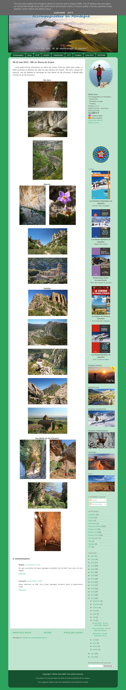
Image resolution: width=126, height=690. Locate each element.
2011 (93, 657)
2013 (93, 598)
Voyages (91, 544)
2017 (93, 585)
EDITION (101, 55)
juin (94, 617)
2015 (93, 592)
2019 (93, 579)
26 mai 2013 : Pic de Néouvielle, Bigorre (100, 624)
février (95, 646)
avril (94, 640)
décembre (97, 601)
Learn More (59, 13)
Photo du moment (94, 526)
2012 (93, 654)
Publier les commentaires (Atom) (35, 638)
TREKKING (58, 55)
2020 (93, 575)
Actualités (91, 515)
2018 (93, 582)
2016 (93, 588)
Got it (70, 13)
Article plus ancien (73, 632)
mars (95, 643)
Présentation (18, 55)
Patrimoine (92, 523)
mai (94, 620)
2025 (93, 559)
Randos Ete (92, 532)
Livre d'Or (90, 55)
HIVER (46, 55)
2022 (93, 569)
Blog (29, 55)
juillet (95, 614)
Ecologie (91, 517)
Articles (93, 500)
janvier (95, 649)
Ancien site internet (95, 120)
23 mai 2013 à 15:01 (34, 581)
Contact (78, 55)
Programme (92, 529)
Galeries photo (93, 123)
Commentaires (96, 504)
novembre (97, 604)
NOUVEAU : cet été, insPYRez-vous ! (99, 635)
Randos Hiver (93, 535)
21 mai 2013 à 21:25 (32, 565)
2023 (93, 566)
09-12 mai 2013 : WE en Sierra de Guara (101, 629)
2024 (93, 563)
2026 (93, 556)
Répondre (22, 574)
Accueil (47, 632)
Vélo (90, 541)
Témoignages (93, 538)
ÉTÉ (37, 55)
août (94, 611)
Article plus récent (22, 632)
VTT (69, 55)
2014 (93, 595)
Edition (90, 520)
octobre (96, 607)
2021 (93, 572)
